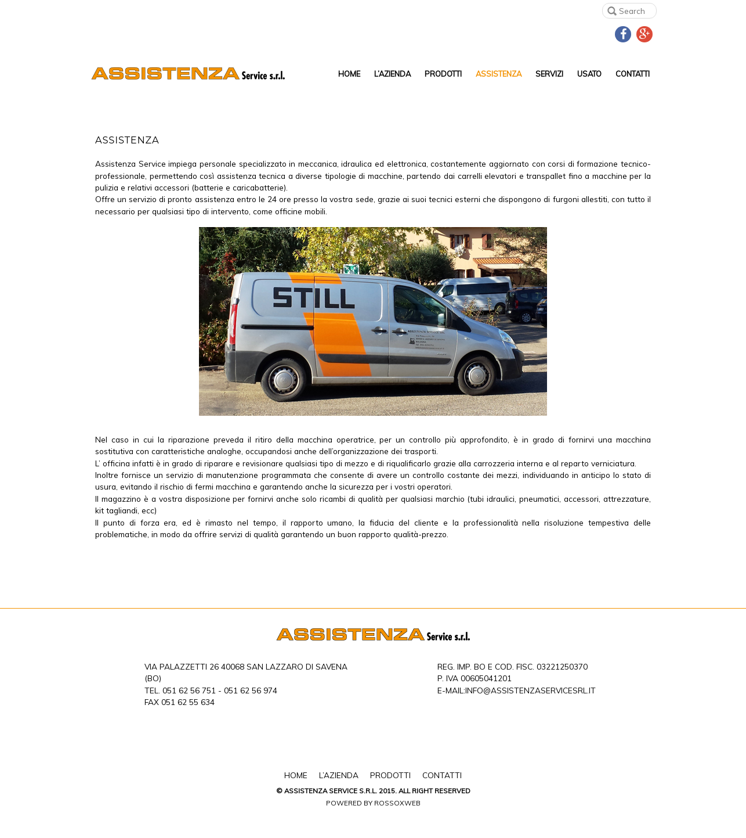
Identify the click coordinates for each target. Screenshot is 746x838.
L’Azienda (392, 73)
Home (349, 73)
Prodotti (443, 73)
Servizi (549, 73)
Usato (589, 73)
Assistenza (499, 73)
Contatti (632, 73)
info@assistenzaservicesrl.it (530, 690)
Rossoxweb (397, 803)
